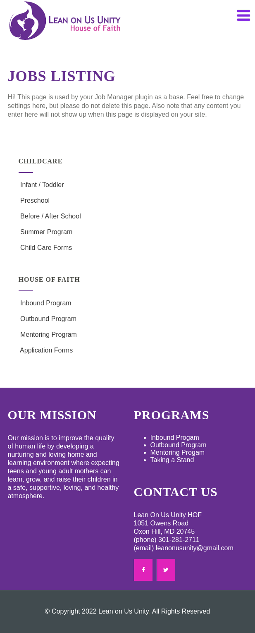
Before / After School (50, 216)
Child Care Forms (45, 247)
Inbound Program (45, 303)
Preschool (34, 200)
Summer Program (46, 231)
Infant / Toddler (41, 184)
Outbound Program (48, 318)
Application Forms (46, 350)
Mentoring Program (48, 334)
